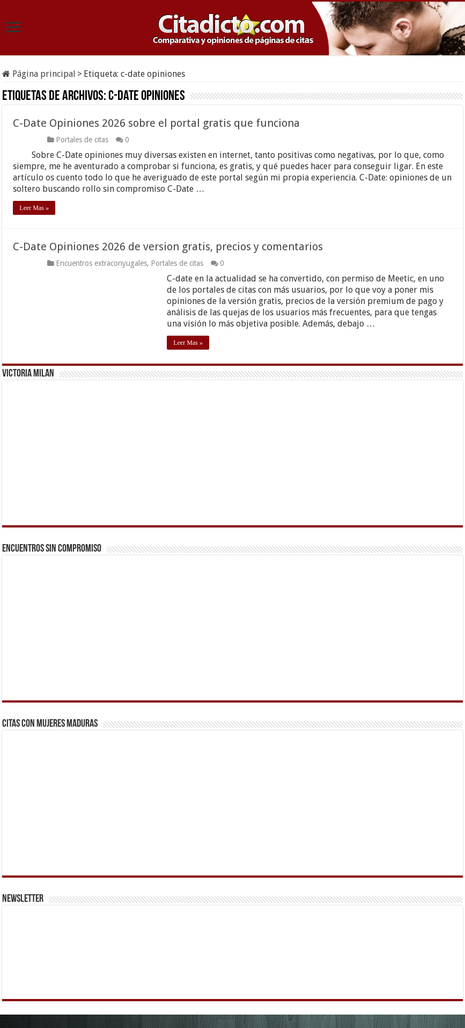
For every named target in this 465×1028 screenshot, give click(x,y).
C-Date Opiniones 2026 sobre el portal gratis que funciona (156, 123)
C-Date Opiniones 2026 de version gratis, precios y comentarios (168, 246)
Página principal (39, 74)
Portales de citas (82, 139)
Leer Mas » (34, 208)
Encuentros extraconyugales (101, 263)
